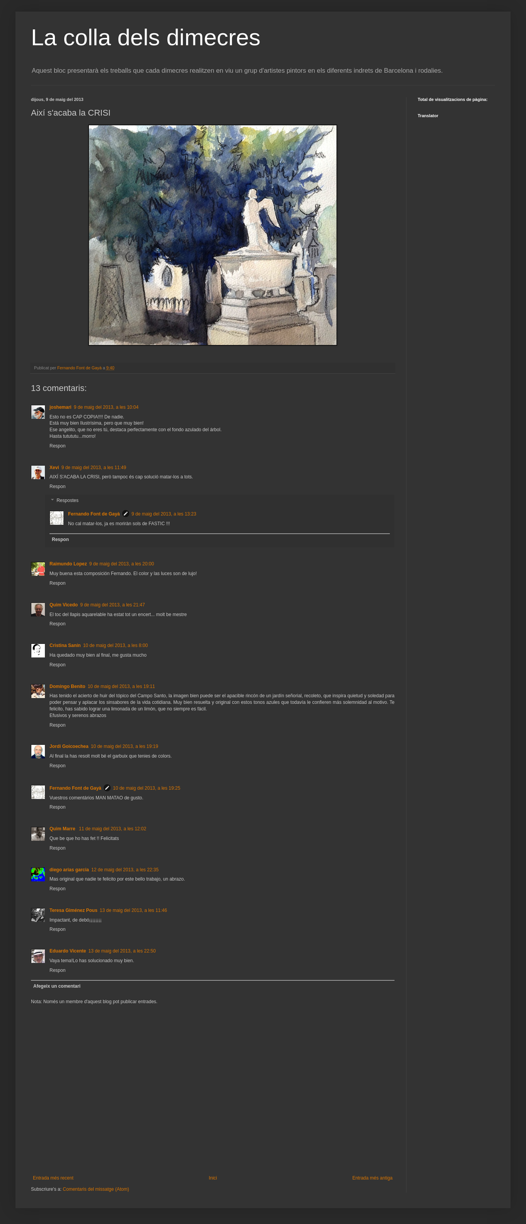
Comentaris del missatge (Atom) (96, 1189)
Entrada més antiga (372, 1178)
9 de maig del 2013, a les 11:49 (93, 467)
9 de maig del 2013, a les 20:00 (121, 564)
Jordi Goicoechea (69, 746)
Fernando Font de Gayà (94, 514)
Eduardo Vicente (68, 951)
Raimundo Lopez (68, 564)
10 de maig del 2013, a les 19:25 (146, 788)
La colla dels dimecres (146, 37)
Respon (57, 446)
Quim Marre (63, 828)
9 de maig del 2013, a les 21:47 (112, 605)
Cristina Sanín (65, 645)
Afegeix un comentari (56, 986)
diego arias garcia (69, 869)
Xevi (54, 467)
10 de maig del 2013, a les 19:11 (121, 686)
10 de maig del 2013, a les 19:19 (124, 746)
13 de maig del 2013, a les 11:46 (133, 910)
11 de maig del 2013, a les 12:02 (112, 828)
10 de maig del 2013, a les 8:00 (115, 645)
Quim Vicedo (64, 605)
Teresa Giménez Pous (73, 910)
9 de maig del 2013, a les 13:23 (164, 514)
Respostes (67, 500)
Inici (213, 1178)
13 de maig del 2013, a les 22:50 (121, 951)
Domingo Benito (67, 686)
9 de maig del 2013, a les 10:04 (106, 407)
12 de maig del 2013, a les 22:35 (125, 869)
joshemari (61, 407)
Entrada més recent (53, 1178)
